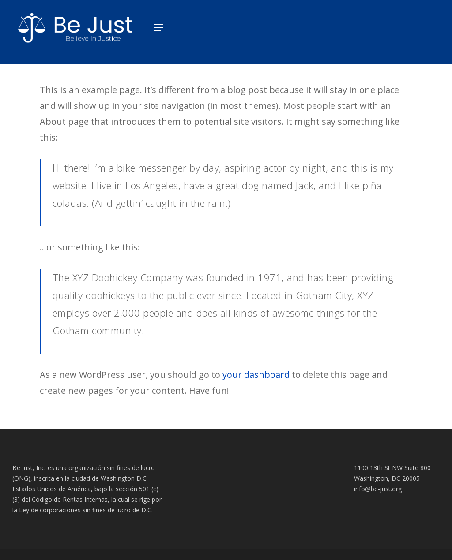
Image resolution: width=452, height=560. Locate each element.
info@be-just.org (378, 489)
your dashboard (256, 375)
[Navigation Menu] (156, 27)
